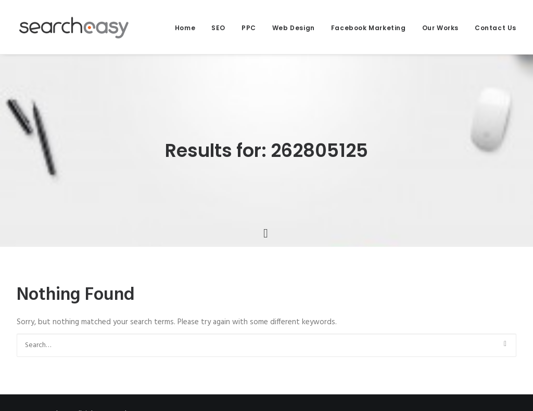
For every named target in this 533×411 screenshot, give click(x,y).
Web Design (293, 27)
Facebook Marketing (368, 27)
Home (185, 27)
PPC (249, 27)
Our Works (440, 27)
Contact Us (495, 27)
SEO (218, 27)
